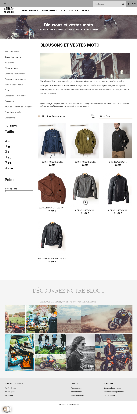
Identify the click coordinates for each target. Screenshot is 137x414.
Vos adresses (76, 392)
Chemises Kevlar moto (15, 73)
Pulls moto (9, 62)
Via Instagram (10, 392)
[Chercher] (109, 4)
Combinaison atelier (13, 112)
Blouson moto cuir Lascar (52, 259)
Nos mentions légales (112, 388)
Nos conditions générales (114, 392)
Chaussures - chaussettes (15, 95)
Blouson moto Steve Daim (52, 208)
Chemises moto (11, 68)
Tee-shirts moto (12, 51)
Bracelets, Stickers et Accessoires (19, 106)
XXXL (10, 169)
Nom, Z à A (116, 116)
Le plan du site (109, 395)
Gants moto (10, 101)
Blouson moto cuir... (84, 210)
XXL (10, 163)
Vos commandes (77, 395)
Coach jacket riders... (52, 162)
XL (9, 158)
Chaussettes (10, 117)
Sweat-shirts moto (13, 57)
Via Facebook (10, 388)
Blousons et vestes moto (15, 79)
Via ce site (9, 395)
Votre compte (76, 388)
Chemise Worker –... (118, 162)
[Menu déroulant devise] (5, 3)
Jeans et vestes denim (14, 84)
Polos (7, 90)
